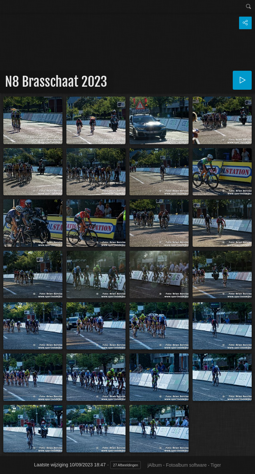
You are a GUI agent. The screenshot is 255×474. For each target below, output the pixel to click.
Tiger (216, 465)
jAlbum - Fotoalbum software (177, 465)
